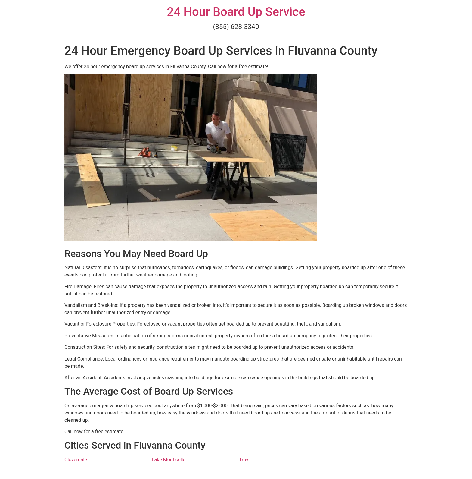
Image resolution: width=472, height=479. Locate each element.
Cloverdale (75, 459)
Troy (243, 459)
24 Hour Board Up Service (236, 12)
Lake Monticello (169, 459)
